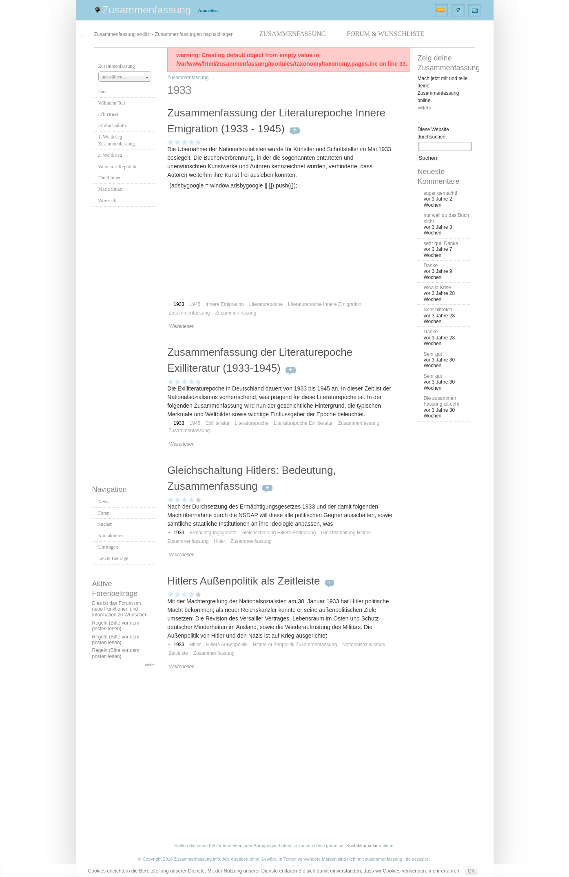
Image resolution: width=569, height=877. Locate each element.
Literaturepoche (252, 423)
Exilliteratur (218, 423)
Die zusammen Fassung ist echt (441, 401)
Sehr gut (432, 354)
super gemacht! (440, 193)
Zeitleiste (178, 653)
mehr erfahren (444, 871)
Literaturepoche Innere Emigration (324, 304)
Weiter (150, 665)
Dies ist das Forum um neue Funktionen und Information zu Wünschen (120, 609)
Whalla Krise (437, 287)
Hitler (219, 541)
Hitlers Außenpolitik (227, 644)
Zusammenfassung (146, 10)
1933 (178, 423)
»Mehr (424, 108)
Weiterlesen (182, 326)
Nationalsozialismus (363, 644)
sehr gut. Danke (440, 243)
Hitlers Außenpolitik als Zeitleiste (243, 581)
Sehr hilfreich (437, 309)
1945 (195, 423)
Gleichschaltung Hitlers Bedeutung (278, 533)
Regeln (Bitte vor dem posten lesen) (115, 626)
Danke (430, 265)
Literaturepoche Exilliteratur (303, 423)
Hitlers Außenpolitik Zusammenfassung (295, 644)
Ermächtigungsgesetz (213, 533)
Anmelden (208, 10)
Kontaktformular (362, 845)
